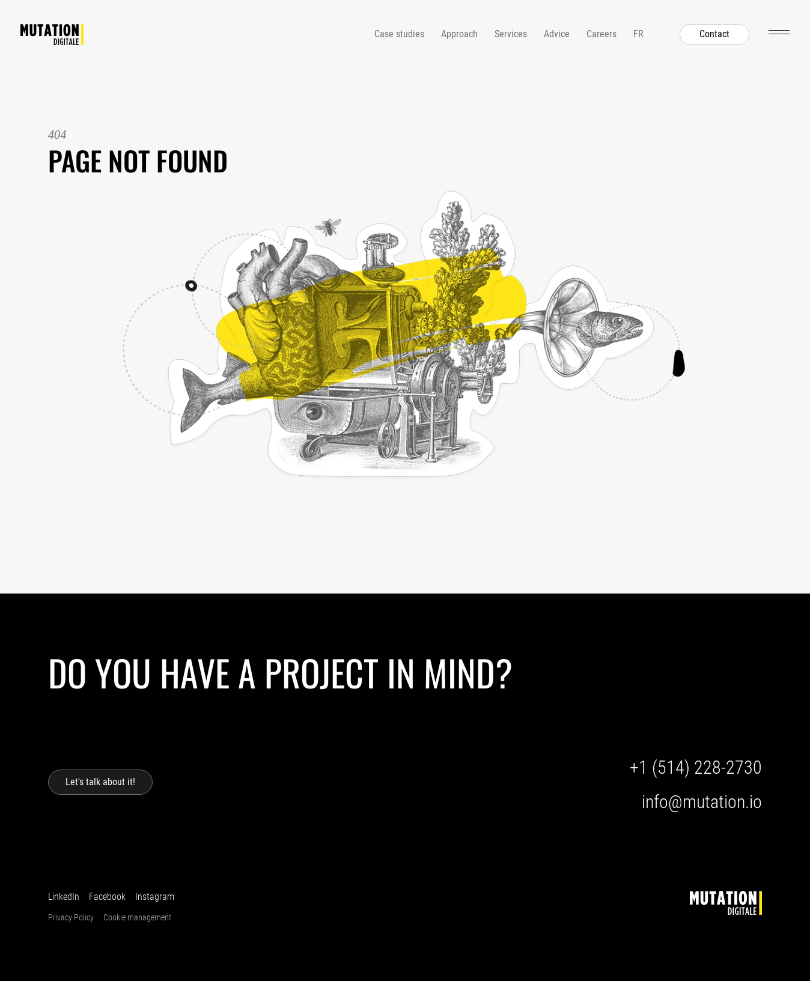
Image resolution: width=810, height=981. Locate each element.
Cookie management (137, 917)
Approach (459, 34)
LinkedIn (63, 896)
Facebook (107, 896)
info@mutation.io (702, 801)
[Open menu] (779, 32)
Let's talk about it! (100, 782)
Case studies (399, 34)
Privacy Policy (71, 917)
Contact (714, 34)
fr (638, 34)
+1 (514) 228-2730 (696, 767)
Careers (601, 34)
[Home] (52, 34)
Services (511, 34)
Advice (557, 34)
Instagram (154, 896)
